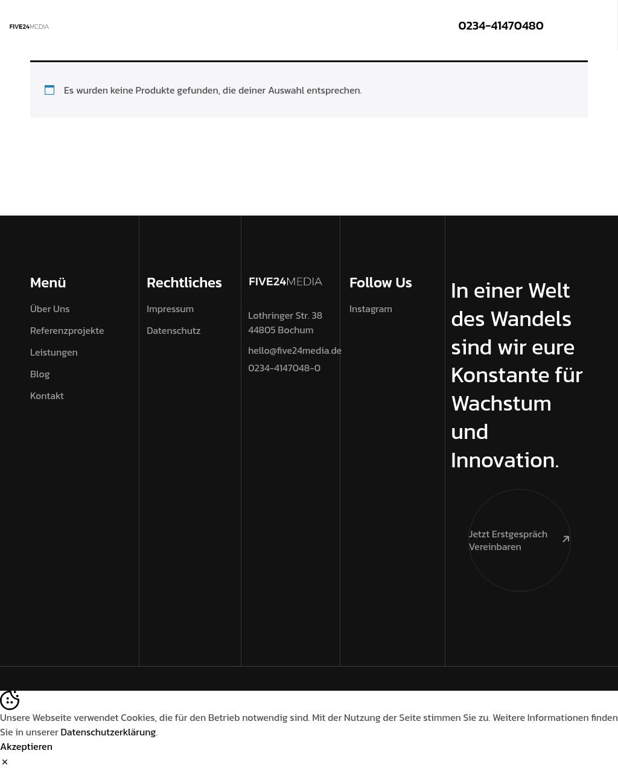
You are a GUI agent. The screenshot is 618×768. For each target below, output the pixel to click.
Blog (40, 373)
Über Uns (50, 308)
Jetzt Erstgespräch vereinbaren (519, 521)
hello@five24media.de (295, 350)
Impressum (170, 308)
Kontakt (47, 395)
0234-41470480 (500, 25)
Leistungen (54, 352)
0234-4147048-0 (284, 367)
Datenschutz (173, 330)
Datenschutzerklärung (108, 732)
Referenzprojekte (67, 330)
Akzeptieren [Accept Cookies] (26, 746)
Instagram (370, 308)
